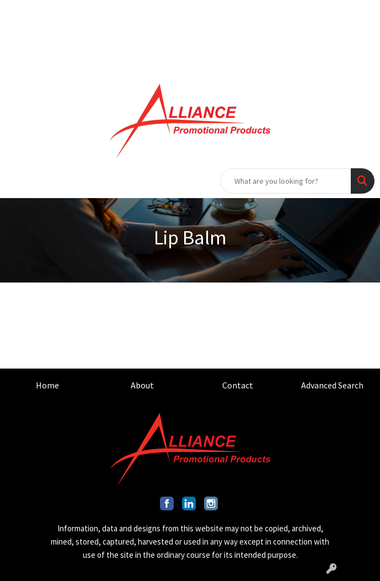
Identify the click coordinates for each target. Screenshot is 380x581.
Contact (237, 385)
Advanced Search (332, 385)
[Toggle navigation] (17, 181)
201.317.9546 (288, 12)
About (142, 385)
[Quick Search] (285, 181)
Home (47, 385)
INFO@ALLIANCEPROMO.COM (265, 36)
